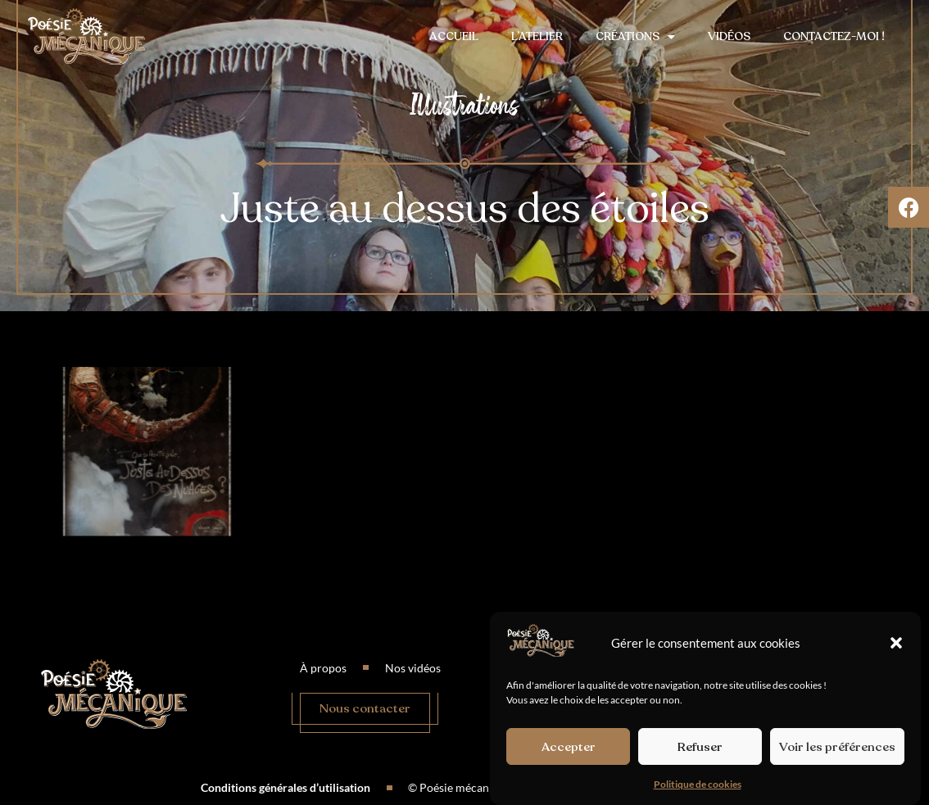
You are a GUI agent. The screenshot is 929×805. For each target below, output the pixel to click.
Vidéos (729, 36)
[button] (896, 644)
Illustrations (464, 105)
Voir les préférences (837, 747)
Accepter (569, 747)
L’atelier (537, 36)
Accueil (453, 36)
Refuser (700, 747)
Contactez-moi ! (834, 36)
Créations (635, 37)
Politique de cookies (697, 786)
